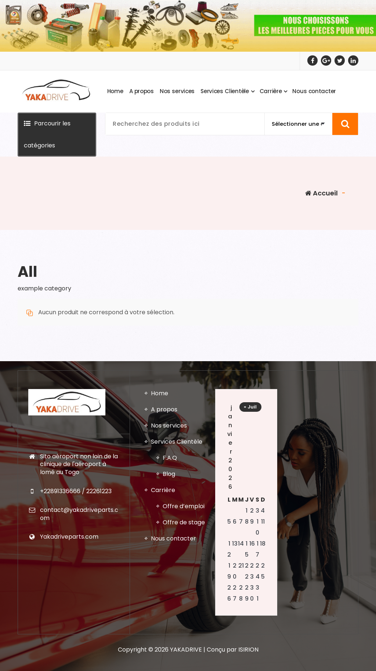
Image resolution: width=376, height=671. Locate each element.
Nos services (169, 601)
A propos (164, 585)
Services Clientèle (176, 617)
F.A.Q (170, 633)
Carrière (163, 665)
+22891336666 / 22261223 (76, 666)
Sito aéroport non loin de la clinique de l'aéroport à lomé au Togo (79, 639)
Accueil (321, 193)
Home (159, 569)
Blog (169, 649)
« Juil (250, 582)
